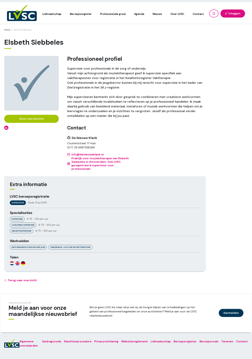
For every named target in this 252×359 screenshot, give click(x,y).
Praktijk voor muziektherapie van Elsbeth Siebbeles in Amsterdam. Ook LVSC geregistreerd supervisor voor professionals (98, 164)
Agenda (139, 14)
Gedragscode (51, 341)
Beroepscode (209, 341)
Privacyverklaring (106, 341)
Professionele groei (113, 14)
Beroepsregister (81, 14)
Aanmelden (231, 313)
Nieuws (157, 14)
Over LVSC (177, 14)
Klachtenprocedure (78, 341)
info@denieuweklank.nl (85, 154)
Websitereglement (134, 341)
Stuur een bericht (31, 119)
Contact (198, 14)
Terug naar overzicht (20, 280)
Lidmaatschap (51, 14)
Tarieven (227, 341)
